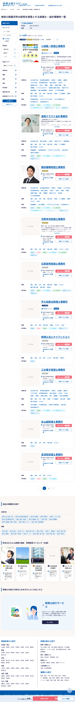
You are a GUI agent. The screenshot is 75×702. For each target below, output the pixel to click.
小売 (49, 676)
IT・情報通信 (44, 678)
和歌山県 (3, 670)
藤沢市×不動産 (40, 531)
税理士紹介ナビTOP (8, 5)
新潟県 (3, 660)
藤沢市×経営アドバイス (24, 522)
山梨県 (22, 660)
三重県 (22, 668)
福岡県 (3, 684)
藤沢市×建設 (5, 531)
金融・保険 (52, 678)
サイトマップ (7, 695)
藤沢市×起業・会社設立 (21, 519)
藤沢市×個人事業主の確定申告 (22, 516)
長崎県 (12, 684)
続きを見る (57, 64)
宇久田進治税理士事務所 (54, 301)
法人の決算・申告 (45, 647)
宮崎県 (27, 684)
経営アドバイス (60, 663)
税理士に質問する (39, 5)
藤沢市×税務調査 (53, 519)
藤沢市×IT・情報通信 (50, 531)
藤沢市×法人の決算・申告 (7, 516)
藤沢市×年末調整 (34, 516)
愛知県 (8, 663)
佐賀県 (8, 684)
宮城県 (17, 647)
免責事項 (27, 695)
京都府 (8, 668)
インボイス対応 (50, 649)
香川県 (32, 676)
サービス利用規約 (35, 695)
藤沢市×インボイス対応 (55, 516)
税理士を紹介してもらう (24, 5)
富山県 (8, 660)
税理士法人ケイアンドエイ (55, 337)
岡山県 (12, 676)
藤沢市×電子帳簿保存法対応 (8, 519)
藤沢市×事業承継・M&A (34, 519)
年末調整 (66, 647)
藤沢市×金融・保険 (61, 531)
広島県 (17, 676)
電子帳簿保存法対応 (61, 649)
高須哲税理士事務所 (52, 454)
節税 (69, 649)
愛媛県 (3, 678)
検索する (10, 101)
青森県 (8, 647)
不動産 (64, 676)
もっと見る (50, 622)
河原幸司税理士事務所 (53, 219)
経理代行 (42, 649)
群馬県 (12, 652)
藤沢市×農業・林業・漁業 (38, 533)
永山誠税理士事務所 (52, 421)
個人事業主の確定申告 (57, 647)
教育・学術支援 (65, 678)
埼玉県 (17, 652)
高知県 (8, 678)
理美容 (58, 678)
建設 (41, 676)
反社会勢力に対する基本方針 (56, 695)
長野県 (27, 660)
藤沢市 (18, 9)
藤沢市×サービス (27, 533)
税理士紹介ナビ (4, 9)
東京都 (27, 652)
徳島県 (27, 676)
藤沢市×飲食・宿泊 (30, 531)
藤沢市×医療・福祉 (51, 533)
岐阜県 (32, 660)
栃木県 (8, 652)
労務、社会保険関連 (45, 668)
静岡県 (3, 663)
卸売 (52, 676)
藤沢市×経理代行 (44, 516)
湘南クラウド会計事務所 (54, 116)
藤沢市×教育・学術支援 (16, 533)
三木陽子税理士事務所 (53, 369)
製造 (45, 676)
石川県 (12, 660)
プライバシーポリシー (17, 695)
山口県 (22, 676)
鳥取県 (3, 676)
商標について (44, 695)
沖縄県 (9, 686)
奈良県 (17, 668)
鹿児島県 (3, 686)
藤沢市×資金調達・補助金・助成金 (9, 522)
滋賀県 (27, 668)
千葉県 (22, 652)
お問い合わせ (44, 699)
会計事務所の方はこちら (54, 5)
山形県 (27, 647)
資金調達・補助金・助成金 (47, 663)
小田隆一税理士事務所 (53, 46)
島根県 (8, 676)
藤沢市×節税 (44, 519)
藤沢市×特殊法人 (60, 533)
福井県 (17, 660)
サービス (42, 680)
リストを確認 (66, 699)
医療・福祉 (60, 680)
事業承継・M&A (54, 657)
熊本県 (17, 684)
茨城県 (3, 652)
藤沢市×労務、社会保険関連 (37, 522)
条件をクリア (9, 104)
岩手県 (12, 647)
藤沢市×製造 (13, 531)
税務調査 (42, 652)
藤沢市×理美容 (5, 533)
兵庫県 (12, 668)
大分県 (22, 684)
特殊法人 (66, 680)
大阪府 (3, 668)
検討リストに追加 (63, 72)
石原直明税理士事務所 (53, 263)
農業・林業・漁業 (51, 680)
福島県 (32, 647)
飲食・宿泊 (58, 676)
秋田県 (22, 647)
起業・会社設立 (44, 657)
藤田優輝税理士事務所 (53, 167)
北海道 (3, 647)
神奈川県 (12, 9)
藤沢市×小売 (20, 531)
